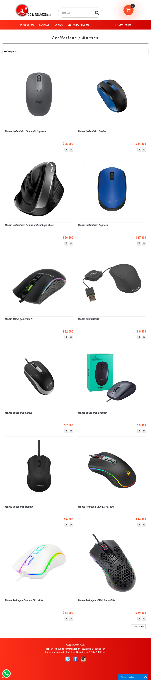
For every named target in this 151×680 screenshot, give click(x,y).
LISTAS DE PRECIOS (78, 24)
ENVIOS (59, 24)
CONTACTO (123, 24)
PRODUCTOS (27, 24)
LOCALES (44, 24)
